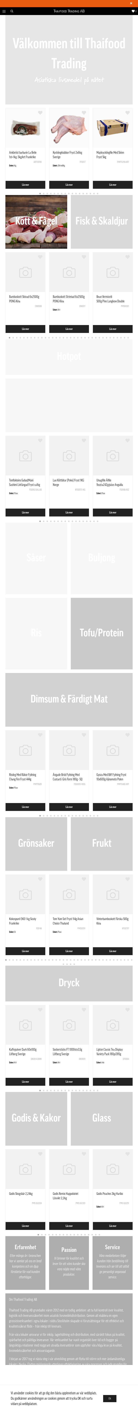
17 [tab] (98, 194)
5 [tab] (55, 194)
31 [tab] (117, 338)
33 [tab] (125, 338)
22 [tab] (85, 338)
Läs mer (25, 184)
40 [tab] (74, 964)
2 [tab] (44, 194)
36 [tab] (132, 960)
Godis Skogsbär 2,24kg (21, 1193)
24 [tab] (92, 338)
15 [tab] (90, 194)
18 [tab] (71, 338)
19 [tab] (74, 338)
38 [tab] (67, 964)
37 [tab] (64, 964)
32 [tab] (121, 338)
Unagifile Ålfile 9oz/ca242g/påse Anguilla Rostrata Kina (109, 485)
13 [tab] (83, 194)
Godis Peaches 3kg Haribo (109, 1193)
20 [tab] (78, 338)
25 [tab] (96, 338)
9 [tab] (69, 194)
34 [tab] (128, 338)
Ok (110, 1398)
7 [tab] (62, 194)
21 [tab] (81, 338)
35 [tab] (128, 960)
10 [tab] (72, 194)
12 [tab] (80, 194)
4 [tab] (51, 194)
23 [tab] (89, 338)
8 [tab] (65, 194)
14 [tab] (87, 194)
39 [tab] (71, 964)
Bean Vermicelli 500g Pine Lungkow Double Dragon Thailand (110, 301)
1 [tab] (40, 194)
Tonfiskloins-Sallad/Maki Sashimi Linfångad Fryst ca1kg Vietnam (24, 485)
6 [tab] (58, 194)
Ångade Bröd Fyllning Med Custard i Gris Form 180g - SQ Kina (67, 779)
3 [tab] (47, 194)
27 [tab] (103, 338)
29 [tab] (110, 338)
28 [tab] (107, 338)
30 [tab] (114, 338)
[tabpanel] (25, 148)
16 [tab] (94, 194)
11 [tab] (76, 194)
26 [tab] (99, 338)
